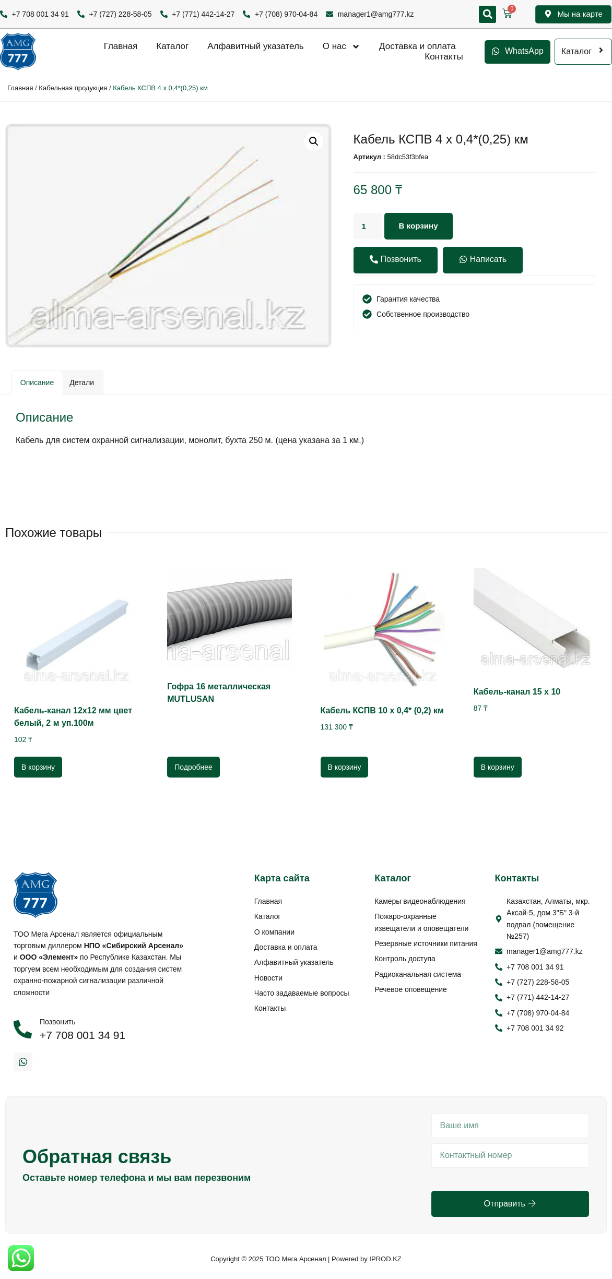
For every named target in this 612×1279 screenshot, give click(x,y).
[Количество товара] (369, 226)
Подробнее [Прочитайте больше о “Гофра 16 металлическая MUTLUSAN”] (193, 767)
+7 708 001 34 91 (82, 1035)
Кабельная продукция (73, 88)
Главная (121, 46)
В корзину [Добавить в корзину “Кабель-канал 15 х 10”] (497, 767)
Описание (37, 382)
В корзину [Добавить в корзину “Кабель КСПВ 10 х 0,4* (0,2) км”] (344, 767)
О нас (341, 46)
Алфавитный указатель (255, 46)
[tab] (37, 382)
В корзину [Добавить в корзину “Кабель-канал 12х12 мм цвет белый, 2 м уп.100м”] (38, 767)
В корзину (421, 226)
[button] (487, 14)
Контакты (444, 57)
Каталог (172, 46)
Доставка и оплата (417, 46)
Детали (81, 382)
